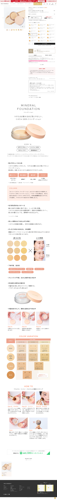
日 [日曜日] (46, 485)
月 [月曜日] (47, 485)
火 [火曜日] (48, 485)
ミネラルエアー (28, 487)
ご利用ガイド (41, 52)
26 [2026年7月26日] (46, 486)
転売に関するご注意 (52, 47)
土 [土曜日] (44, 485)
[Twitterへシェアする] (38, 97)
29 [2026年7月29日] (49, 486)
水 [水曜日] (49, 485)
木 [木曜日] (42, 485)
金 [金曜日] (43, 485)
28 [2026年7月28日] (48, 486)
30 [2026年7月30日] (50, 486)
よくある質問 (5, 487)
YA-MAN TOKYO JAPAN (21, 487)
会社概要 (11, 487)
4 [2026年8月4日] (48, 487)
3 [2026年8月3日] (47, 487)
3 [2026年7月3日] (43, 486)
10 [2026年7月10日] (43, 487)
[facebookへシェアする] (37, 97)
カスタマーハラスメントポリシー (13, 491)
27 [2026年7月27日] (47, 486)
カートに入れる (44, 43)
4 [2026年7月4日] (44, 486)
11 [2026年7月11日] (44, 487)
